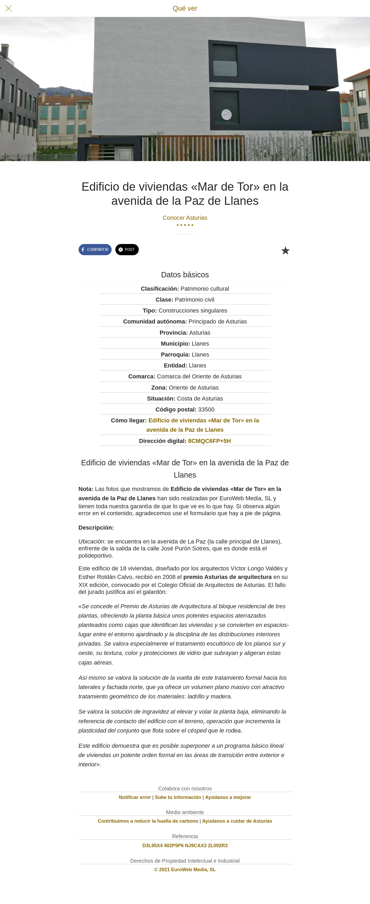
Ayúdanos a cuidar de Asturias (237, 821)
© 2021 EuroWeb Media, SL (185, 869)
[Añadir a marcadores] (285, 250)
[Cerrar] (8, 8)
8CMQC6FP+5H (209, 441)
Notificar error (135, 797)
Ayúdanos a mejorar (228, 797)
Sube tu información (178, 797)
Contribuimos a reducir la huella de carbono (148, 821)
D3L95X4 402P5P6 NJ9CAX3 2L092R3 (184, 845)
